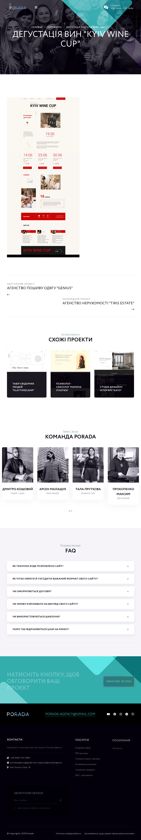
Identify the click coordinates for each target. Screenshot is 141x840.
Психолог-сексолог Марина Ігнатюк (69, 387)
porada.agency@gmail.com (70, 714)
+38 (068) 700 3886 (122, 8)
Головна (37, 27)
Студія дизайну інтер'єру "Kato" (111, 388)
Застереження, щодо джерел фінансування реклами (109, 833)
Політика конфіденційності (68, 833)
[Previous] (40, 291)
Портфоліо (54, 27)
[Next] (98, 303)
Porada (30, 833)
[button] (69, 511)
